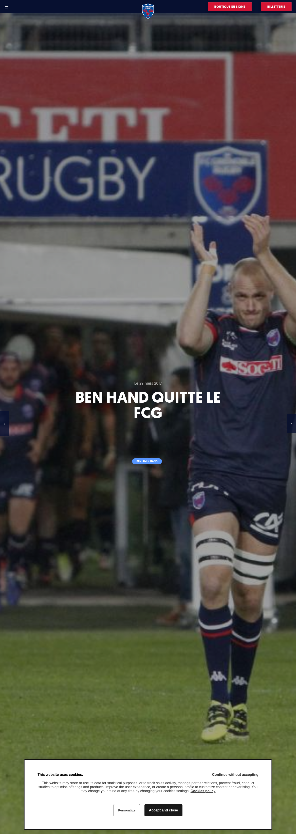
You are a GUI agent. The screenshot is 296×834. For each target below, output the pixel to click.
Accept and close (163, 810)
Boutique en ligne (229, 7)
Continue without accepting (235, 774)
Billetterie (276, 7)
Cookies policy (203, 791)
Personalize (126, 810)
